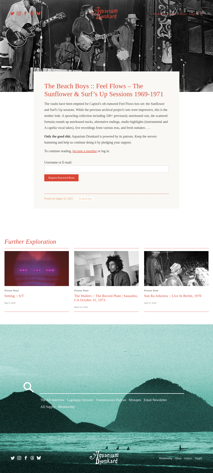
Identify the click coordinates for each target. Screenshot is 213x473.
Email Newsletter (155, 400)
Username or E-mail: (58, 162)
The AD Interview (52, 400)
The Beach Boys (85, 198)
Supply (192, 14)
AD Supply (47, 407)
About (171, 14)
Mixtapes (135, 400)
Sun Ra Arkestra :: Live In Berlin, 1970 (172, 295)
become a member (85, 150)
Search (199, 14)
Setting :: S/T (15, 295)
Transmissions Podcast (111, 400)
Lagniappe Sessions (80, 400)
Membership (158, 14)
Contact (181, 14)
